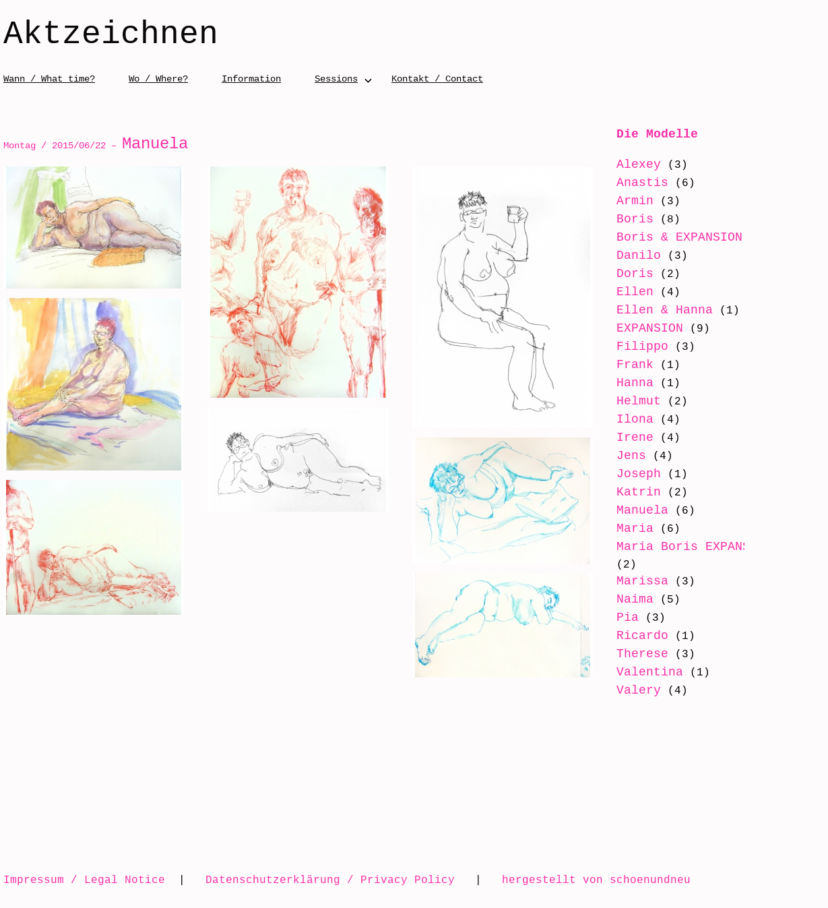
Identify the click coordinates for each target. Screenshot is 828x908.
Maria (635, 528)
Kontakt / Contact (437, 78)
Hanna (635, 383)
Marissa (642, 581)
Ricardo (642, 635)
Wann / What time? (49, 78)
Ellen (635, 292)
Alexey (638, 164)
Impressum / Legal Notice (84, 880)
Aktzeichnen (110, 35)
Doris (635, 273)
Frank (635, 364)
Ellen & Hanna (664, 310)
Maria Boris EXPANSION (694, 546)
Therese (642, 654)
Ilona (635, 419)
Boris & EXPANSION (679, 237)
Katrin (638, 492)
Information (251, 78)
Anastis (642, 182)
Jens (631, 455)
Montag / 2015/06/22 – (95, 145)
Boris (635, 219)
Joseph (638, 474)
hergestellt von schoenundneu (596, 880)
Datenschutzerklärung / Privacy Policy (330, 880)
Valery (638, 690)
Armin (635, 201)
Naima (635, 599)
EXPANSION (649, 328)
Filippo (642, 346)
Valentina (649, 672)
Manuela (642, 510)
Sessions (336, 78)
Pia (627, 617)
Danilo (638, 255)
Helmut (638, 401)
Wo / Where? (158, 78)
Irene (635, 437)
